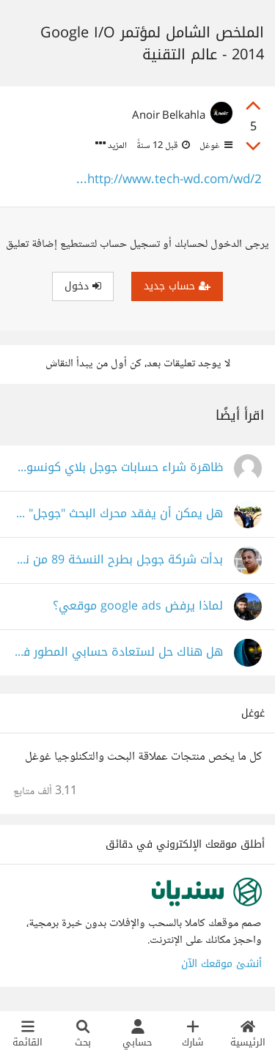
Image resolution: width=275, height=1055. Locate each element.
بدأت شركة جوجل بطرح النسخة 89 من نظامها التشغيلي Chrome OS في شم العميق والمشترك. (118, 560)
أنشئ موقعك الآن (221, 964)
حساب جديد (177, 286)
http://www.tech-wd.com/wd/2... (169, 180)
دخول (83, 286)
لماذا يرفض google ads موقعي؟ (138, 606)
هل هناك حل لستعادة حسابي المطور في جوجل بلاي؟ (118, 652)
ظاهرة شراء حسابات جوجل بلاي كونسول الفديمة (118, 467)
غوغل (214, 146)
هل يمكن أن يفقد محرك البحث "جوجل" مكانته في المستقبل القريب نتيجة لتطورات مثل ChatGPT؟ (118, 514)
